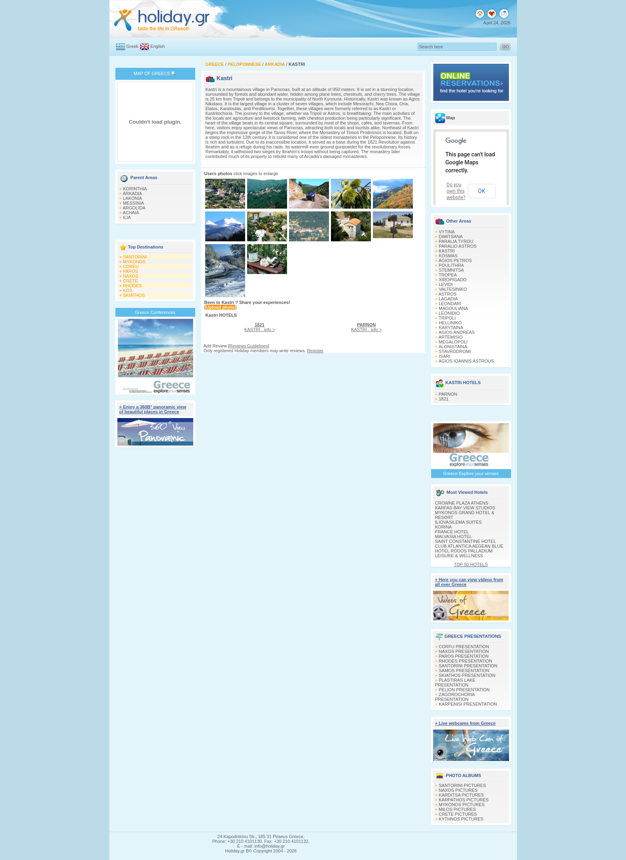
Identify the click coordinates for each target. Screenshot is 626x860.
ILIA (127, 217)
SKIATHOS (134, 295)
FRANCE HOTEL (452, 531)
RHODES (132, 285)
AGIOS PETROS (454, 260)
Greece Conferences (155, 312)
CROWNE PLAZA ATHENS (462, 503)
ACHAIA (131, 212)
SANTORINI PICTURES (462, 785)
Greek (133, 46)
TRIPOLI (447, 318)
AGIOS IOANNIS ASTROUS (466, 361)
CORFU (131, 266)
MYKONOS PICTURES (462, 804)
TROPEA (448, 274)
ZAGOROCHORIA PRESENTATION (455, 697)
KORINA (443, 527)
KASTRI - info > (259, 327)
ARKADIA (132, 193)
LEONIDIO (449, 313)
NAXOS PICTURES (458, 790)
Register (315, 350)
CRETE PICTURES (458, 814)
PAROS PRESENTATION (464, 656)
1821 (443, 398)
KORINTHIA (135, 188)
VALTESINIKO (453, 289)
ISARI (444, 356)
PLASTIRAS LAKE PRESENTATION (455, 682)
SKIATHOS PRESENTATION (467, 675)
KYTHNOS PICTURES (461, 819)
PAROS (130, 271)
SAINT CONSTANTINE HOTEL (465, 541)
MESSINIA (133, 203)
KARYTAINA (451, 327)
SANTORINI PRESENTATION (468, 665)
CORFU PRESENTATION (464, 646)
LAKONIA (132, 198)
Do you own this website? (456, 191)
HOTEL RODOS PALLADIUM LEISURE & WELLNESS (464, 553)
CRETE (130, 280)
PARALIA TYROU (456, 241)
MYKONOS (134, 261)
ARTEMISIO (450, 337)
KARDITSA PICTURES (461, 795)
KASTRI (447, 251)
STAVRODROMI (455, 351)
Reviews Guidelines (248, 345)
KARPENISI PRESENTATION (468, 704)
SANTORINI (135, 256)
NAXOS (131, 276)
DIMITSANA (451, 236)
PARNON (448, 394)
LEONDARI (450, 303)
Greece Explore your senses (471, 473)
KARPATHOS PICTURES (464, 799)
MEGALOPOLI (453, 341)
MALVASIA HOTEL (453, 536)
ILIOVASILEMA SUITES (458, 522)
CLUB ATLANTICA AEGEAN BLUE (469, 546)
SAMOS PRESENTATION (464, 670)
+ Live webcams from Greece (465, 723)
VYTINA (447, 231)
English (158, 46)
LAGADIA (448, 298)
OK (481, 191)
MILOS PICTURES (457, 809)
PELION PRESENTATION (464, 689)
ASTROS (447, 294)
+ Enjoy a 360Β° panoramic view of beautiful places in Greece (152, 409)
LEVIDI (446, 284)
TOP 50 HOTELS (471, 564)
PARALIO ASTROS (458, 246)
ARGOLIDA (134, 207)
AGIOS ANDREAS (456, 332)
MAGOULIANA (453, 308)
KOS (127, 290)
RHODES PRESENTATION (465, 661)
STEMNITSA (451, 270)
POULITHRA (451, 265)
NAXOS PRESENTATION (464, 651)
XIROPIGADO (453, 279)
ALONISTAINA (452, 346)
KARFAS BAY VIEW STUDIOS (465, 507)
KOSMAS (448, 255)
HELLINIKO (450, 322)
